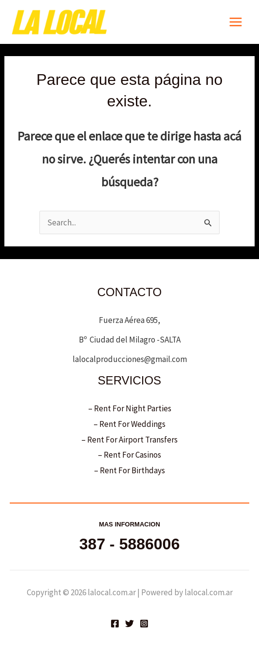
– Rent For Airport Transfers (129, 439)
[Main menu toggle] (236, 22)
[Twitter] (129, 623)
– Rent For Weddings (129, 424)
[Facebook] (115, 623)
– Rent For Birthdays (129, 470)
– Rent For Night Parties (129, 408)
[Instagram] (144, 623)
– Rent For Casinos (129, 454)
